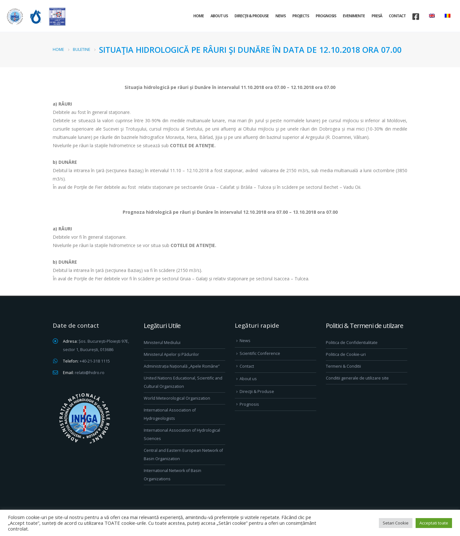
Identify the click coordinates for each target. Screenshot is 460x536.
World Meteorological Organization (177, 398)
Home (198, 16)
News (280, 16)
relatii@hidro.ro (89, 372)
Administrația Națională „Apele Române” (181, 366)
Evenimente (354, 16)
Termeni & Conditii (343, 366)
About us (219, 16)
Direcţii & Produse (251, 16)
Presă (377, 16)
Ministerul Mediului (162, 342)
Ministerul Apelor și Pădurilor (171, 354)
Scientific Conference (260, 353)
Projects (300, 16)
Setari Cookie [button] (396, 523)
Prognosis (326, 16)
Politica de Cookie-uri (346, 354)
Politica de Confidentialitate (352, 342)
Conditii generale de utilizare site (357, 378)
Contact (397, 16)
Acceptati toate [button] (433, 523)
